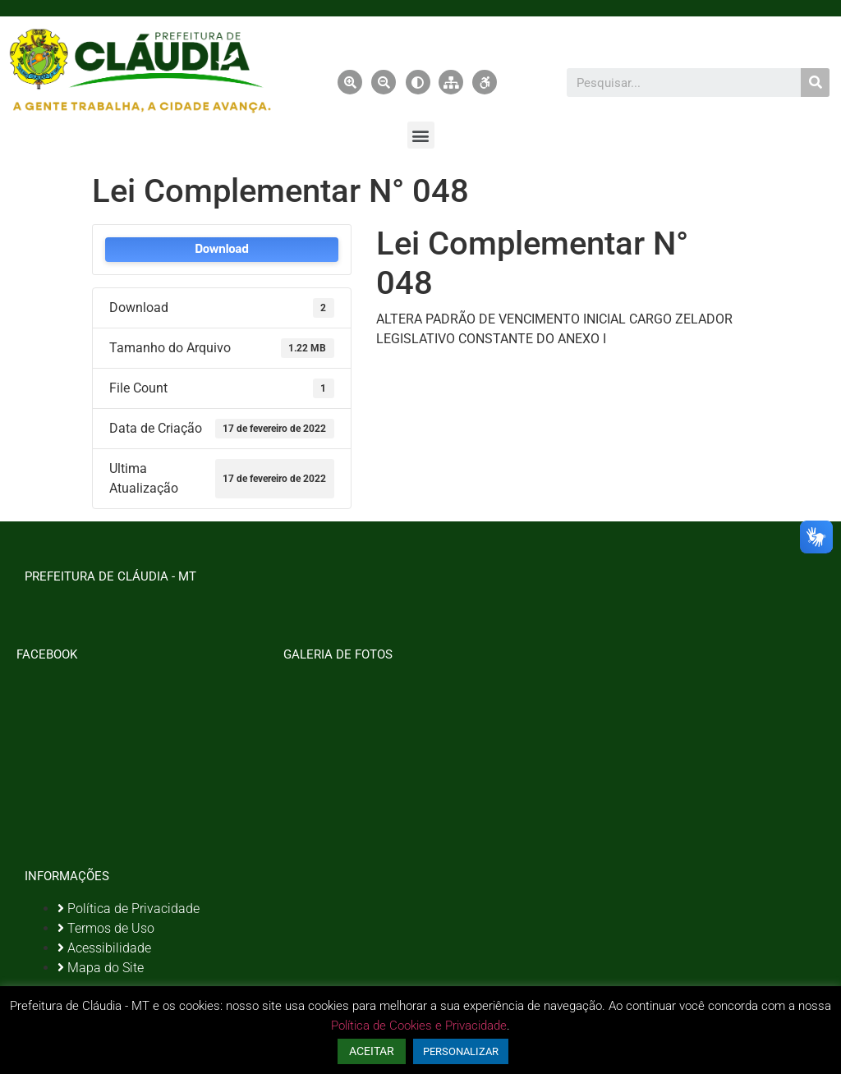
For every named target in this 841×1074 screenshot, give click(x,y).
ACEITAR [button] (371, 1051)
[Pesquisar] (815, 82)
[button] (420, 135)
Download (221, 249)
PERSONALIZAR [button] (461, 1051)
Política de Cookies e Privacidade (419, 1025)
